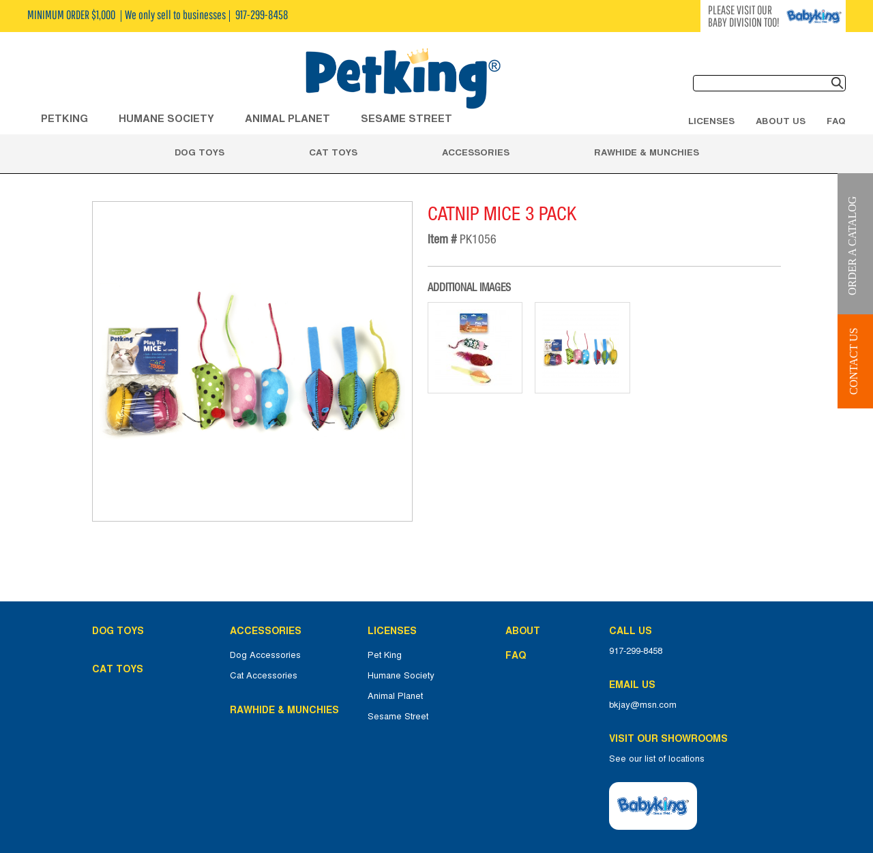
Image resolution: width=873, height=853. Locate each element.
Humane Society (401, 675)
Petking (64, 118)
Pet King (385, 655)
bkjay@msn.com (643, 705)
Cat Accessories (263, 675)
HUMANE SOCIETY (166, 118)
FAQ (836, 121)
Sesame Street (406, 118)
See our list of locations (657, 758)
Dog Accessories (265, 655)
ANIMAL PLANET (287, 118)
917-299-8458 (635, 651)
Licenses (711, 121)
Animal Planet (395, 696)
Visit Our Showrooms (671, 738)
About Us (780, 121)
